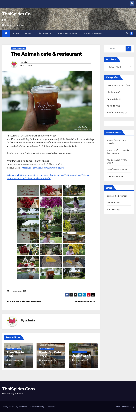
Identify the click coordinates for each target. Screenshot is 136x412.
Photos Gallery (128, 407)
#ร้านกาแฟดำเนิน (44, 175)
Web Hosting (113, 209)
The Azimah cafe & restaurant (46, 54)
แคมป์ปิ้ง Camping (93, 33)
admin (26, 62)
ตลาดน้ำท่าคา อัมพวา (117, 169)
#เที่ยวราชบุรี (13, 175)
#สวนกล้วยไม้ (19, 178)
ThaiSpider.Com (18, 389)
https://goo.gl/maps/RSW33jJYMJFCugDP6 (43, 168)
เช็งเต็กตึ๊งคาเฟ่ (81, 355)
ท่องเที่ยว (111, 106)
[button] (127, 33)
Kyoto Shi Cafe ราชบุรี (50, 353)
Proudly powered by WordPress (15, 407)
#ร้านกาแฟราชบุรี (74, 175)
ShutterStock (113, 202)
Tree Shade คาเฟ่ (15, 353)
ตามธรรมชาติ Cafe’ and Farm (24, 301)
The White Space (84, 301)
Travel (29, 33)
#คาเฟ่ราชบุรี (59, 175)
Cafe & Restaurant (68, 33)
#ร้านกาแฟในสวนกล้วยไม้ (38, 178)
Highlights (112, 92)
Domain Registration (117, 196)
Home (16, 33)
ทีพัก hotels (44, 33)
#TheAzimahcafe (27, 175)
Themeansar (49, 407)
